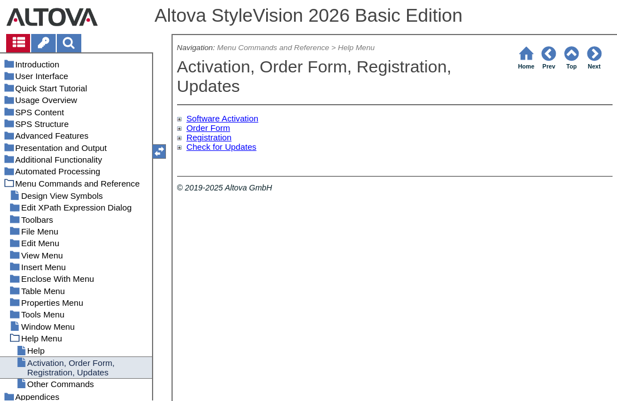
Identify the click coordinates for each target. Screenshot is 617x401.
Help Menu (356, 47)
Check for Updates (222, 146)
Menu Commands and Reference (273, 47)
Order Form (208, 128)
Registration (209, 137)
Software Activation (222, 118)
